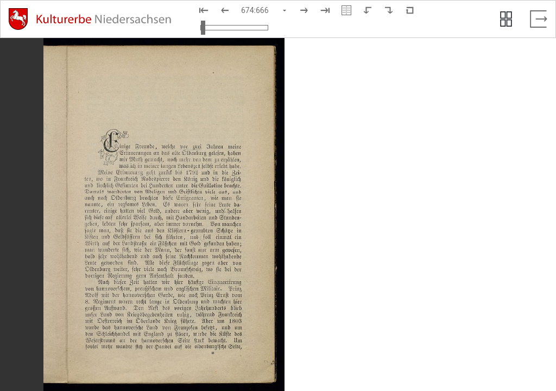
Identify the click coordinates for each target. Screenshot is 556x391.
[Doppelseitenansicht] (346, 10)
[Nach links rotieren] (367, 10)
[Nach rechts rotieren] (388, 10)
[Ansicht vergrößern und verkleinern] (234, 27)
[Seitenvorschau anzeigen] (506, 19)
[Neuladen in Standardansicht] (410, 10)
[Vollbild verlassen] (538, 19)
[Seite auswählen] (264, 10)
